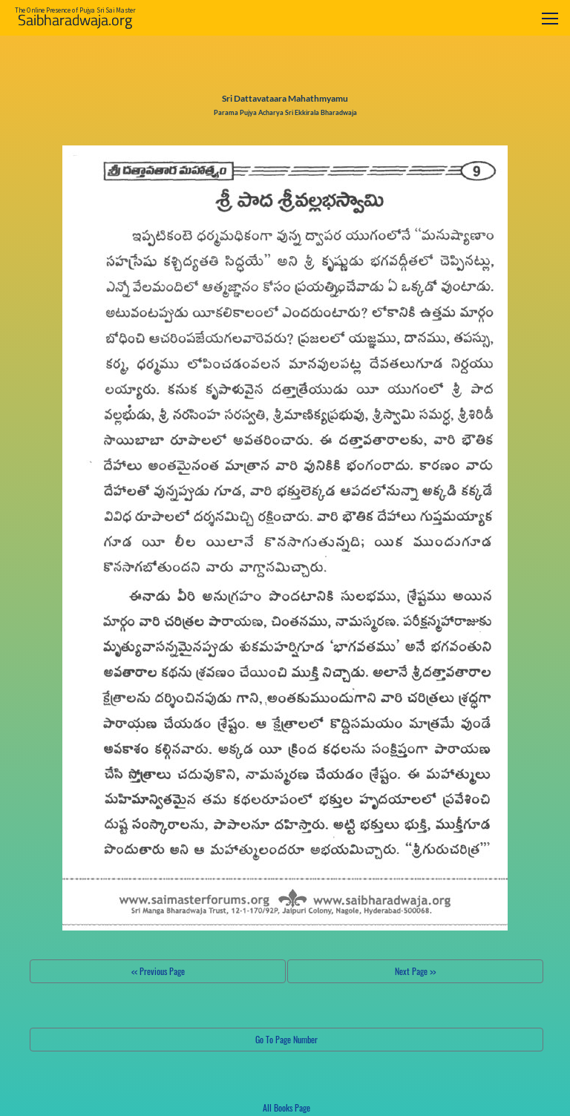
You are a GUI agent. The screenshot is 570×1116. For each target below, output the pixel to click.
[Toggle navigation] (550, 18)
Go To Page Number (286, 1039)
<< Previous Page (158, 971)
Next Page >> (415, 971)
